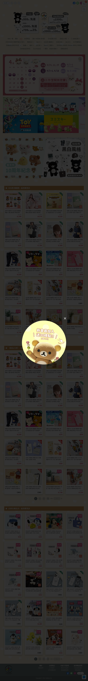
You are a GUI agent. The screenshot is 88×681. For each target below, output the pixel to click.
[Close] (65, 318)
